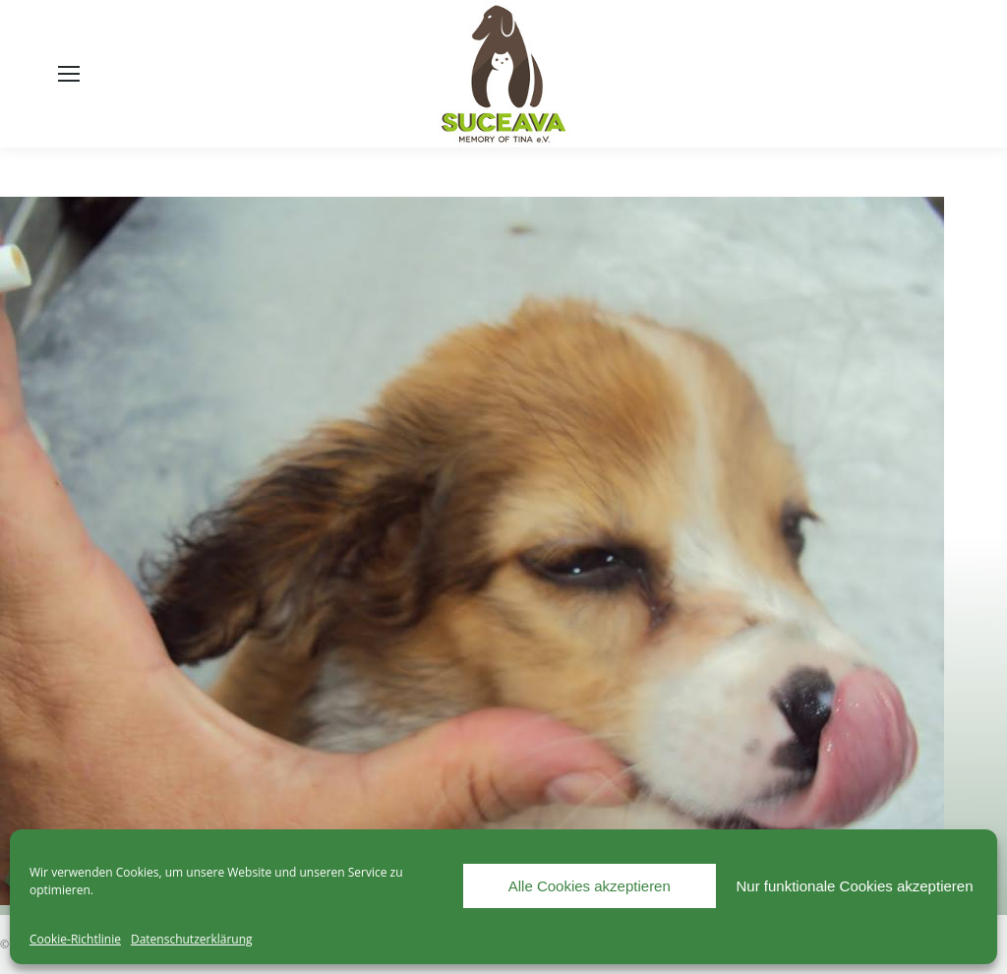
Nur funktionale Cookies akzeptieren (855, 886)
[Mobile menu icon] (69, 73)
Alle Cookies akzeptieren (589, 886)
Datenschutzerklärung (192, 939)
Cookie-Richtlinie (75, 939)
